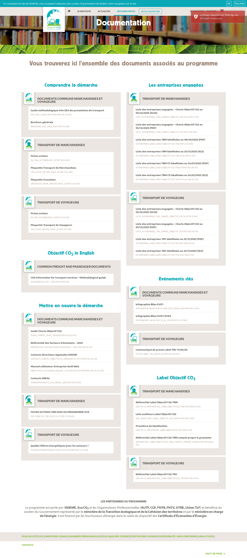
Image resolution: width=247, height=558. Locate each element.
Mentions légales (56, 536)
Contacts (28, 545)
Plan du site (29, 536)
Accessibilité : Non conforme (177, 536)
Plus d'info (239, 4)
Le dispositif (84, 11)
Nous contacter (150, 11)
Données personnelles (85, 536)
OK (228, 4)
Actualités (104, 11)
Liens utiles (205, 536)
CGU (41, 536)
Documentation (126, 11)
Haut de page (215, 553)
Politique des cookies (116, 536)
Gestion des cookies (144, 536)
